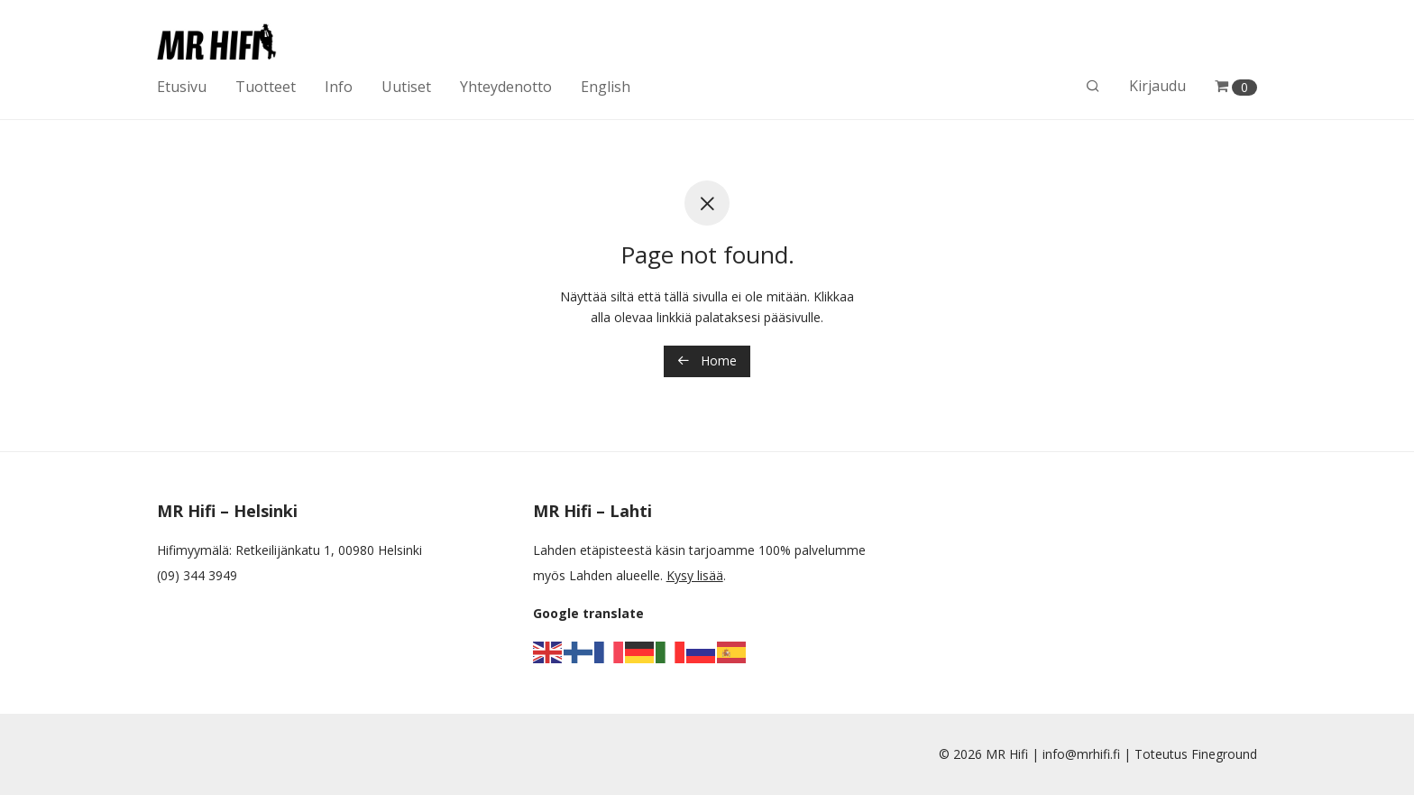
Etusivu (182, 87)
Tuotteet (265, 87)
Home (707, 360)
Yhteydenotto (506, 87)
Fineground (1224, 754)
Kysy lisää (694, 575)
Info (339, 87)
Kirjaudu (1157, 86)
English (605, 87)
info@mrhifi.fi (1081, 754)
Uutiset (406, 87)
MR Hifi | (1014, 754)
